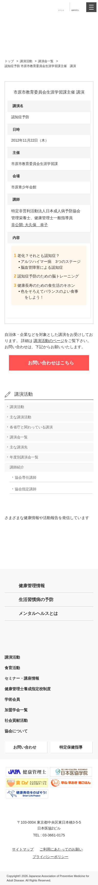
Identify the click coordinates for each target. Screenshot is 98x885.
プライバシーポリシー (50, 857)
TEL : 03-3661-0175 (49, 835)
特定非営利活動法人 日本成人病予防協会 (21, 7)
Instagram (71, 533)
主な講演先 (19, 447)
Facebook (49, 553)
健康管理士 (75, 10)
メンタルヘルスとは (38, 613)
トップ (9, 61)
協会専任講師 (25, 477)
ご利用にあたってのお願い (61, 849)
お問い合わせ (24, 747)
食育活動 (12, 668)
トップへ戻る (92, 866)
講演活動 (26, 61)
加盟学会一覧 (16, 710)
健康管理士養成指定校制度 (28, 689)
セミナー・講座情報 (22, 678)
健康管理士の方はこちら (49, 635)
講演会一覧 (45, 61)
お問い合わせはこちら (51, 362)
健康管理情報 (32, 585)
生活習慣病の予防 (36, 599)
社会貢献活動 (16, 720)
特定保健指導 (70, 747)
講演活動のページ (49, 340)
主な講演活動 (20, 417)
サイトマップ (23, 849)
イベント (61, 10)
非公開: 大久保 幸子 (29, 225)
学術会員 (12, 699)
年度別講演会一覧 (24, 457)
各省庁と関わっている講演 (31, 427)
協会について (16, 731)
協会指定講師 (25, 489)
